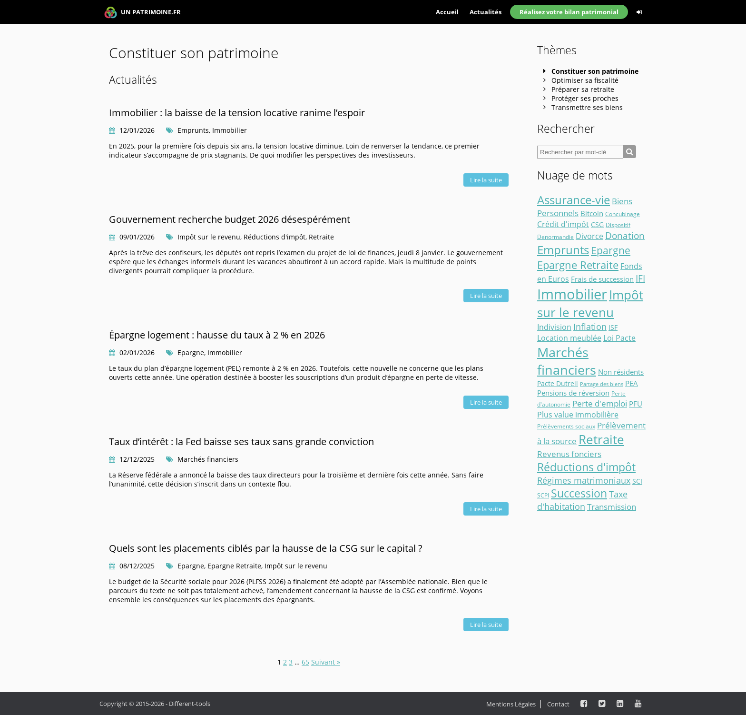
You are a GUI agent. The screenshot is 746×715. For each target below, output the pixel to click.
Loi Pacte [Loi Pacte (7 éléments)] (619, 337)
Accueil (447, 12)
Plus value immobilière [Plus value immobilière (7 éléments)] (577, 414)
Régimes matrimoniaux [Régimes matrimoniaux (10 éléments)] (583, 480)
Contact (558, 704)
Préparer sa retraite (582, 89)
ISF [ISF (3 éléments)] (613, 327)
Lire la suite (486, 180)
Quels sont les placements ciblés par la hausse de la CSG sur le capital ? (265, 548)
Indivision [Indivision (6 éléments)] (554, 327)
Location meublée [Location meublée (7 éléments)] (569, 337)
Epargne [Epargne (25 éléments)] (610, 250)
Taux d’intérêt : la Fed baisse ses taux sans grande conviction (241, 441)
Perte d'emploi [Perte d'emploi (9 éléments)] (599, 403)
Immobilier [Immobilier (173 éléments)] (572, 294)
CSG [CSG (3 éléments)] (597, 224)
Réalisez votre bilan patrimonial (569, 12)
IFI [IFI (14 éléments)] (640, 278)
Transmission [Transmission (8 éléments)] (611, 506)
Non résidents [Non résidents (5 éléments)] (621, 372)
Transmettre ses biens (587, 107)
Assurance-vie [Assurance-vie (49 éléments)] (573, 200)
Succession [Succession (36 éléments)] (579, 493)
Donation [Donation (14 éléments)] (625, 235)
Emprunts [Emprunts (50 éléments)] (563, 250)
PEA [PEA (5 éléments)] (631, 383)
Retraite (321, 236)
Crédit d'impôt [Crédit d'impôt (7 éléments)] (563, 223)
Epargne (190, 352)
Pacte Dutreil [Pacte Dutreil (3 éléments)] (557, 383)
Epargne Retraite (234, 565)
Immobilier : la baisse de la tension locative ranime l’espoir (237, 112)
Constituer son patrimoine (594, 71)
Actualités (485, 12)
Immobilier (229, 130)
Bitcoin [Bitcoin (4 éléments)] (591, 213)
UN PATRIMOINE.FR (142, 13)
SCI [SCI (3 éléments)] (637, 481)
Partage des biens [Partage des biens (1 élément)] (601, 384)
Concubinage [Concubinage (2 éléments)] (622, 214)
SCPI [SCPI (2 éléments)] (543, 495)
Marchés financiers (207, 459)
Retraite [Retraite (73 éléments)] (601, 439)
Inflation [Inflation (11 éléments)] (590, 326)
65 (305, 661)
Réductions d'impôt (274, 236)
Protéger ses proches (584, 98)
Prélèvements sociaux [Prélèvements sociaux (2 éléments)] (566, 426)
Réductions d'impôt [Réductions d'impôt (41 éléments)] (586, 467)
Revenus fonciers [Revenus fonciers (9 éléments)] (569, 453)
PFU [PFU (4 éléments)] (635, 403)
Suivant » (325, 661)
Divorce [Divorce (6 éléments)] (589, 236)
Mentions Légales (511, 704)
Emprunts (193, 130)
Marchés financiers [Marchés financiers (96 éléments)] (566, 360)
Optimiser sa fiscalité (584, 80)
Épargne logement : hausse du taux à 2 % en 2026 (217, 334)
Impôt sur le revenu (208, 236)
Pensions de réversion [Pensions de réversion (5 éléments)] (573, 392)
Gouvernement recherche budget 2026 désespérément (229, 219)
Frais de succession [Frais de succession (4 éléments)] (602, 279)
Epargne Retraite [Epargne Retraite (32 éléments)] (577, 265)
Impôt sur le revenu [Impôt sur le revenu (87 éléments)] (590, 303)
